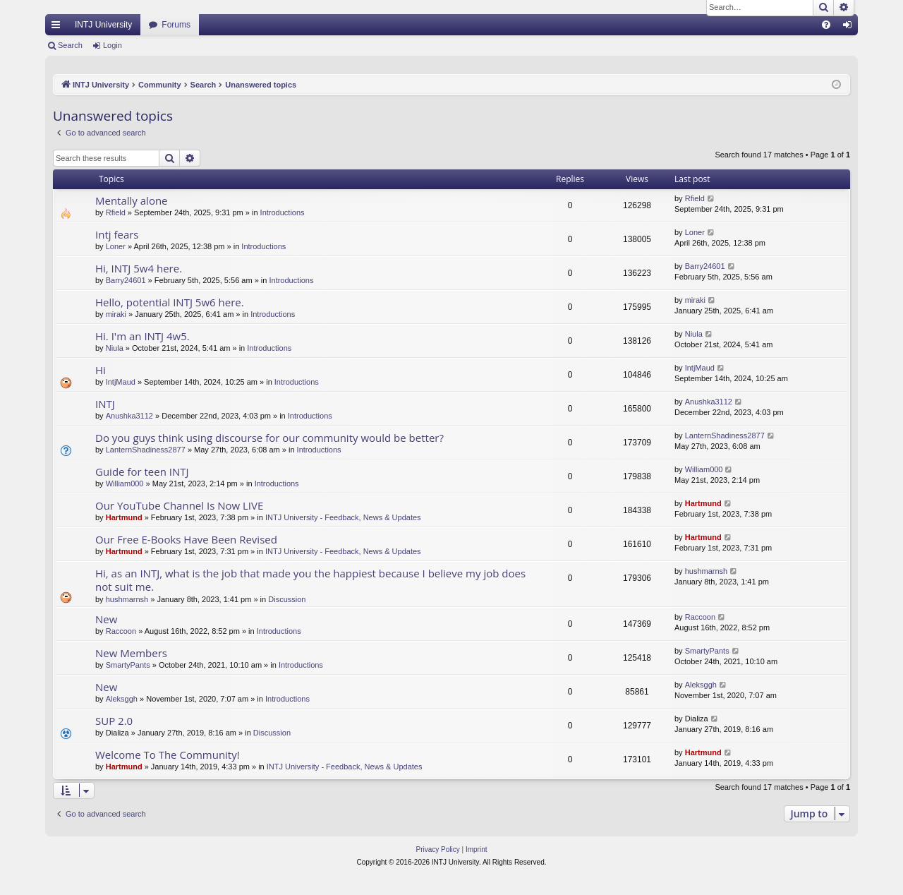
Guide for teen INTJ (142, 471)
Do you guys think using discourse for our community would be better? (269, 438)
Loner (116, 246)
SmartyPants (128, 665)
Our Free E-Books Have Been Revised (186, 539)
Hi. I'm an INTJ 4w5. (142, 336)
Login (112, 45)
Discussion (286, 599)
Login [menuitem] (850, 27)
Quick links (58, 27)
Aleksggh (122, 699)
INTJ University (103, 25)
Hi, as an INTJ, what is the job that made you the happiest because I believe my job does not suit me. (310, 580)
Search (70, 45)
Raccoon (121, 631)
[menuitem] (826, 24)
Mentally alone (131, 200)
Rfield (116, 212)
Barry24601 (126, 280)
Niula (114, 348)
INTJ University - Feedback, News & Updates (343, 517)
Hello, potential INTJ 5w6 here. (169, 302)
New (106, 619)
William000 (125, 483)
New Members (131, 653)
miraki (116, 314)
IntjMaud (120, 382)
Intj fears (117, 234)
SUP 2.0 (114, 721)
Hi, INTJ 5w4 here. (138, 268)
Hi (100, 370)
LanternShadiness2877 (146, 449)
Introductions (282, 212)
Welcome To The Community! (167, 754)
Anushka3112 (129, 416)
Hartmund (124, 517)
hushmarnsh (127, 599)
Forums (176, 25)
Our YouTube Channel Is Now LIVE (179, 505)
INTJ (105, 404)
